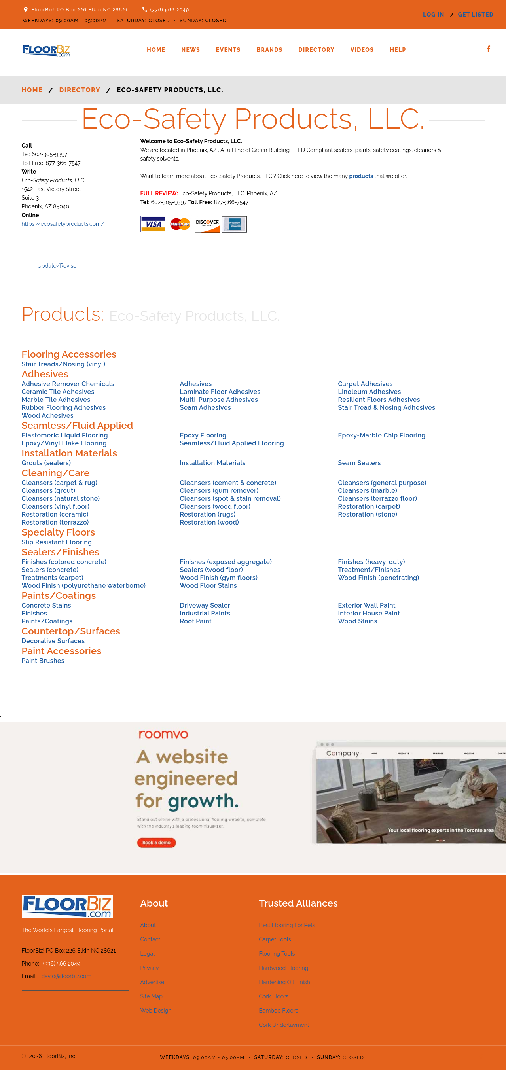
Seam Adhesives (205, 407)
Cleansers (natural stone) (61, 498)
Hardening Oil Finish (284, 982)
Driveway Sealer (205, 605)
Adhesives (196, 384)
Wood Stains (357, 621)
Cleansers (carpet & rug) (60, 483)
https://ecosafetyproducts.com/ (63, 224)
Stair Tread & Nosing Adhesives (386, 407)
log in (433, 14)
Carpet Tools (275, 939)
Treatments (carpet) (53, 577)
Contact (150, 939)
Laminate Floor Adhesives (220, 392)
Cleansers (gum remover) (219, 490)
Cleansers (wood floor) (215, 506)
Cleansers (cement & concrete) (228, 483)
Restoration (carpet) (369, 506)
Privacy (149, 968)
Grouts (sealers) (46, 463)
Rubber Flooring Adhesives (64, 407)
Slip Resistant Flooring (57, 542)
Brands (270, 50)
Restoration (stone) (367, 514)
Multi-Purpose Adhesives (219, 399)
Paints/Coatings (47, 621)
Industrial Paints (205, 613)
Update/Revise (57, 266)
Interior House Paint (369, 613)
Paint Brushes (43, 661)
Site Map (151, 996)
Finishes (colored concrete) (64, 562)
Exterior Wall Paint (367, 605)
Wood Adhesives (48, 415)
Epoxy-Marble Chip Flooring (381, 435)
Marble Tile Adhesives (56, 399)
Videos (362, 50)
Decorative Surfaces (53, 641)
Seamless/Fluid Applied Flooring (232, 443)
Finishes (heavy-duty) (371, 562)
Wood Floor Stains (208, 585)
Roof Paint (196, 621)
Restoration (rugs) (207, 514)
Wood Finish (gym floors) (219, 577)
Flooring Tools (277, 954)
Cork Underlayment (284, 1025)
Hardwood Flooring (284, 968)
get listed (476, 14)
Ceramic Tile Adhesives (58, 392)
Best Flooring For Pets (287, 925)
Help (398, 50)
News (190, 50)
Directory (317, 50)
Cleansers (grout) (49, 490)
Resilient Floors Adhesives (379, 399)
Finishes (34, 613)
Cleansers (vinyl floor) (56, 506)
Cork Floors (273, 996)
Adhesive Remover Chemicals (68, 384)
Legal (147, 954)
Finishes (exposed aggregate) (226, 562)
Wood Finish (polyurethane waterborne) (84, 585)
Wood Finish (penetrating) (378, 577)
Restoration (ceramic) (55, 514)
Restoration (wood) (209, 522)
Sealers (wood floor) (211, 570)
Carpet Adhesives (365, 384)
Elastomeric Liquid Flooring (65, 435)
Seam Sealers (359, 463)
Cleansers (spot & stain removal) (230, 498)
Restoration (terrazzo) (55, 522)
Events (228, 50)
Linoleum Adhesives (369, 392)
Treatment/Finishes (369, 570)
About (148, 925)
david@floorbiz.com (67, 976)
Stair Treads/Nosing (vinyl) (64, 364)
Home (156, 50)
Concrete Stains (46, 605)
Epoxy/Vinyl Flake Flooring (64, 443)
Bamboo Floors (278, 1011)
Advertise (152, 982)
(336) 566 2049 (170, 10)
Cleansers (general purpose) (382, 483)
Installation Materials (213, 463)
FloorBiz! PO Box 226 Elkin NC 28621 (79, 10)
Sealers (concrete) (50, 570)
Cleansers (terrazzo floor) (377, 498)
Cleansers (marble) (367, 490)
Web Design (156, 1011)
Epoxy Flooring (203, 435)
